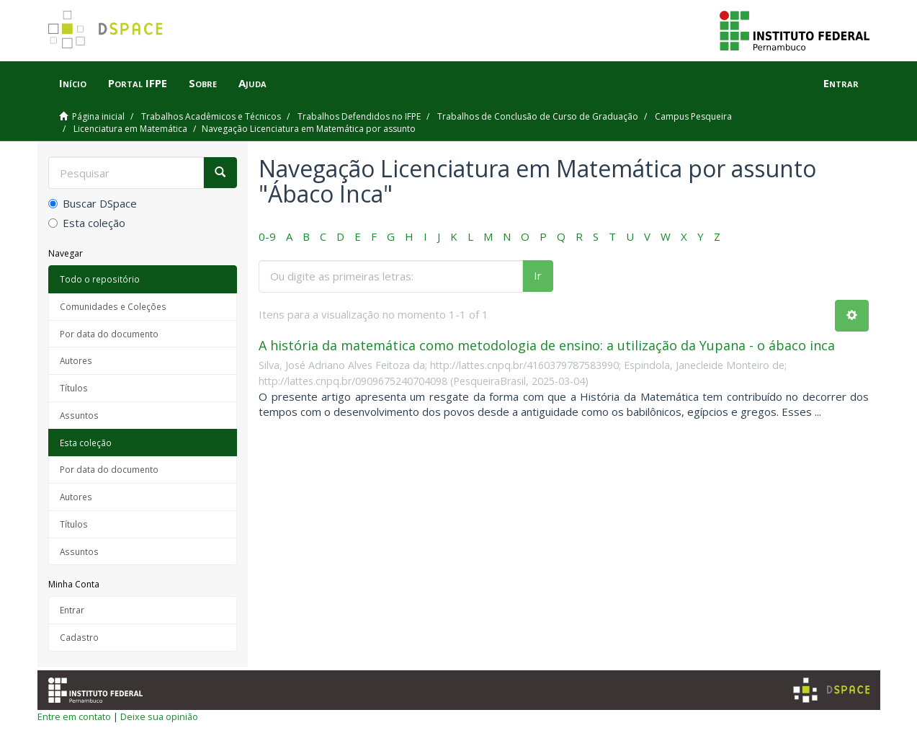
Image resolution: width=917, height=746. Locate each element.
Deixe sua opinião (159, 716)
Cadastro (79, 637)
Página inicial (98, 116)
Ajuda (252, 83)
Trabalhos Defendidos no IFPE (359, 116)
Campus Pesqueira (693, 116)
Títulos (74, 388)
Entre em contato (74, 716)
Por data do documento (109, 333)
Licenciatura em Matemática (130, 129)
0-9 (267, 236)
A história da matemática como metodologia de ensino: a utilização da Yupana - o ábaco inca (547, 345)
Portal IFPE (137, 83)
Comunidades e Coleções (113, 306)
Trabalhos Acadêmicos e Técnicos (211, 116)
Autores (76, 360)
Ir (538, 275)
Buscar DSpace (92, 203)
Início (72, 83)
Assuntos (79, 415)
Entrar (72, 610)
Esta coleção (86, 223)
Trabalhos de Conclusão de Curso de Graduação (537, 116)
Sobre (203, 83)
